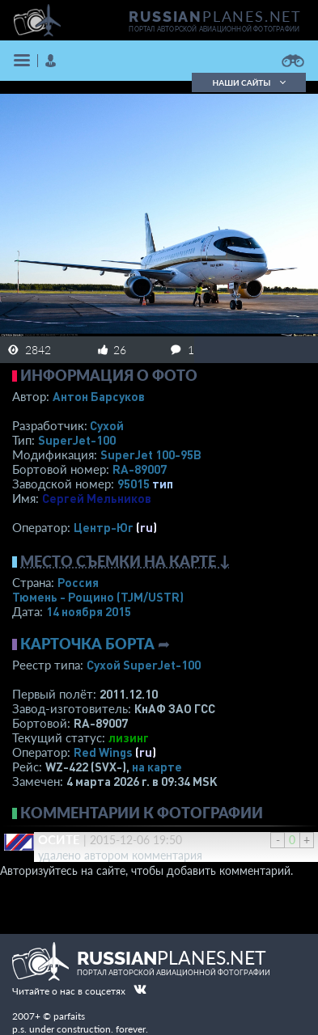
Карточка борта (87, 644)
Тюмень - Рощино (98, 596)
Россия (78, 582)
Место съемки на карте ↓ (125, 561)
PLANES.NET (215, 16)
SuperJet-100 (77, 440)
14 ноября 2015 (88, 611)
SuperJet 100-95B (150, 454)
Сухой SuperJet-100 (144, 664)
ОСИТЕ (59, 839)
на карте (157, 766)
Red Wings (103, 752)
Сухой (107, 425)
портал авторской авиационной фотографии (214, 29)
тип (162, 483)
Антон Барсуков (99, 396)
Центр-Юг (104, 527)
